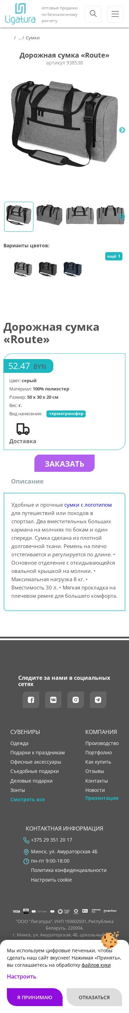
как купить (98, 762)
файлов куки (96, 965)
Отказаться (94, 997)
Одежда (19, 743)
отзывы (94, 771)
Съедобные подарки (34, 771)
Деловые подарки (31, 781)
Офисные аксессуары (35, 762)
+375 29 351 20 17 (51, 840)
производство (102, 743)
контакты (96, 781)
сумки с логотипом (88, 504)
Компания (101, 732)
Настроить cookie (51, 880)
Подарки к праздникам (37, 752)
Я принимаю (34, 997)
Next (122, 130)
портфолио (98, 752)
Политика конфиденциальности (69, 870)
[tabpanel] (64, 130)
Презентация (101, 798)
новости (95, 790)
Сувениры (25, 732)
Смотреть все (27, 799)
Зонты (17, 790)
